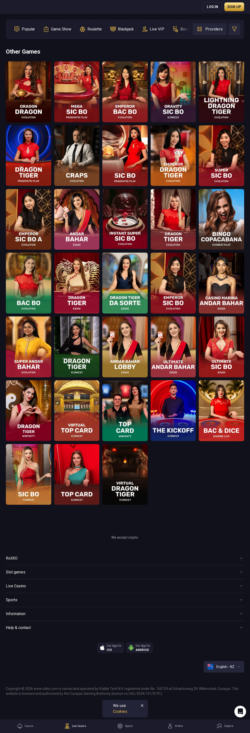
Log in (212, 7)
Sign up (234, 7)
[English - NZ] (224, 667)
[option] (24, 29)
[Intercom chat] (240, 711)
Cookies (120, 711)
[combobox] (224, 667)
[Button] (125, 558)
